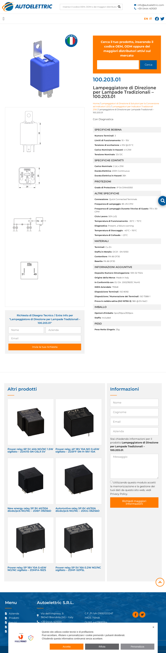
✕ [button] (153, 627)
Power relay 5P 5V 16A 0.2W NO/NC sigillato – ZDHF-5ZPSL (78, 569)
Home (96, 103)
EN (146, 18)
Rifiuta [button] (102, 646)
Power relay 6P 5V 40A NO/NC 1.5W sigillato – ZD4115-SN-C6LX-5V (30, 450)
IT (150, 18)
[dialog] (83, 638)
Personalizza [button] (137, 646)
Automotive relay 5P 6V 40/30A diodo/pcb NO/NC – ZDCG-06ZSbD (77, 509)
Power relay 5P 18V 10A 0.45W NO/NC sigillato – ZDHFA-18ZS (27, 569)
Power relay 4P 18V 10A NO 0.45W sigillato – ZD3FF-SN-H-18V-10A (77, 450)
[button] (4, 18)
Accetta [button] (67, 646)
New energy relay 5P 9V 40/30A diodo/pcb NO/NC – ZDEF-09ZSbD (29, 509)
